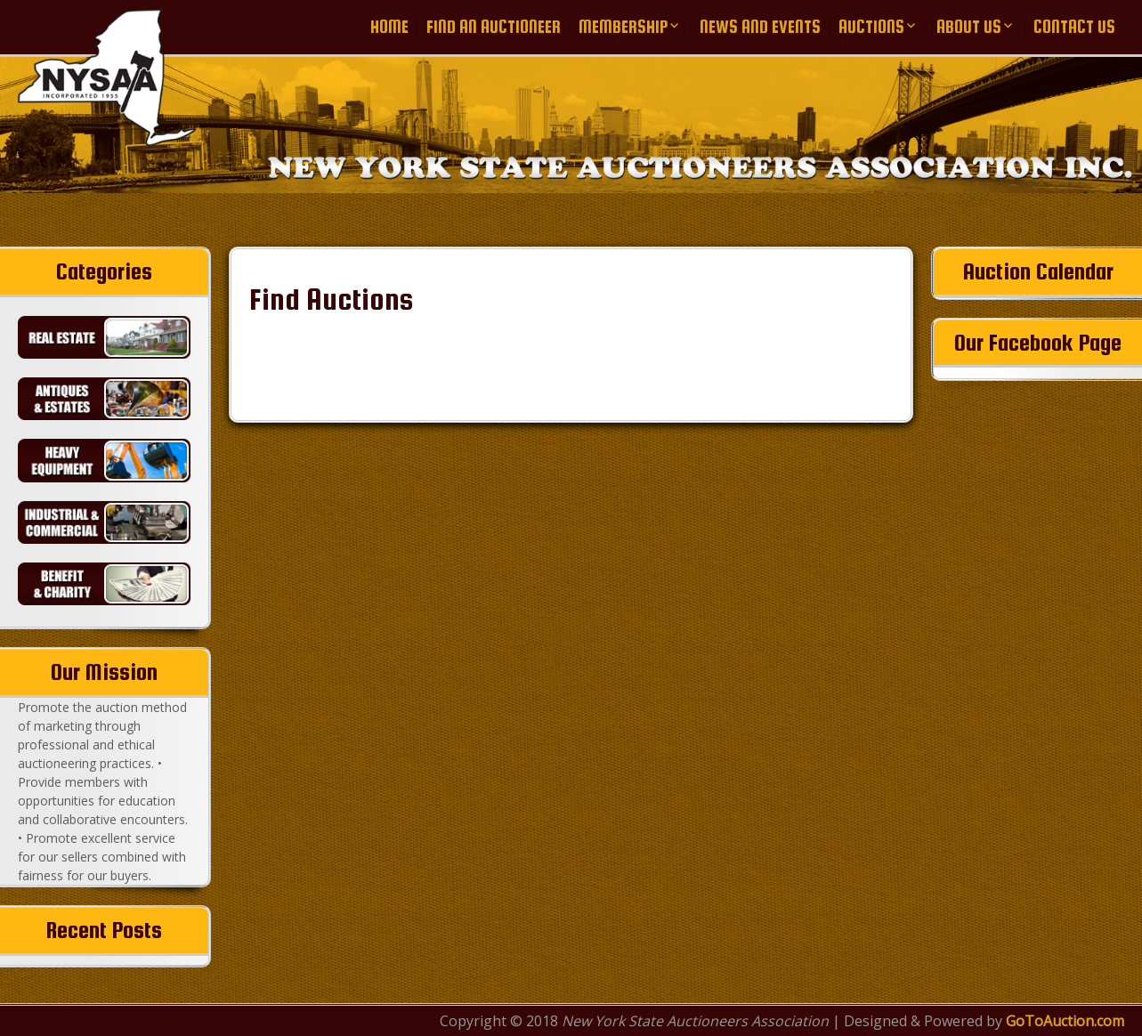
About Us (968, 26)
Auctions (871, 26)
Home (389, 26)
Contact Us (1074, 26)
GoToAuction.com (1065, 1021)
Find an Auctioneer (493, 26)
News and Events (760, 26)
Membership (623, 26)
